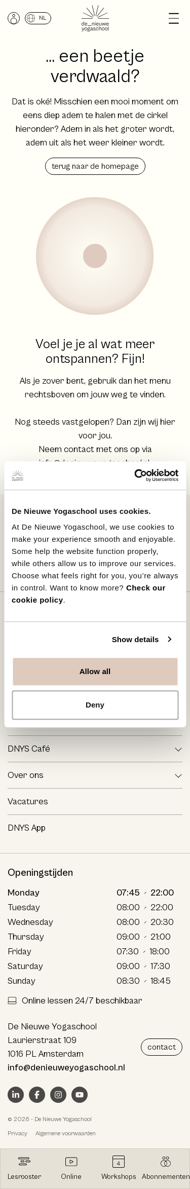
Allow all (95, 671)
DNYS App (27, 828)
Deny (95, 704)
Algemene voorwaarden (65, 1133)
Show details (135, 639)
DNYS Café (29, 749)
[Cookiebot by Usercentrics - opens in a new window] (135, 475)
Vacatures (28, 801)
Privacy (17, 1133)
